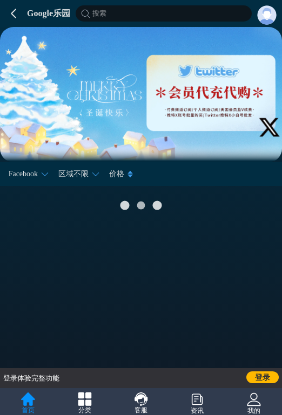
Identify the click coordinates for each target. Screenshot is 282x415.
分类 (85, 403)
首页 (28, 403)
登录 (262, 378)
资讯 (197, 403)
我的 (254, 403)
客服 (141, 403)
